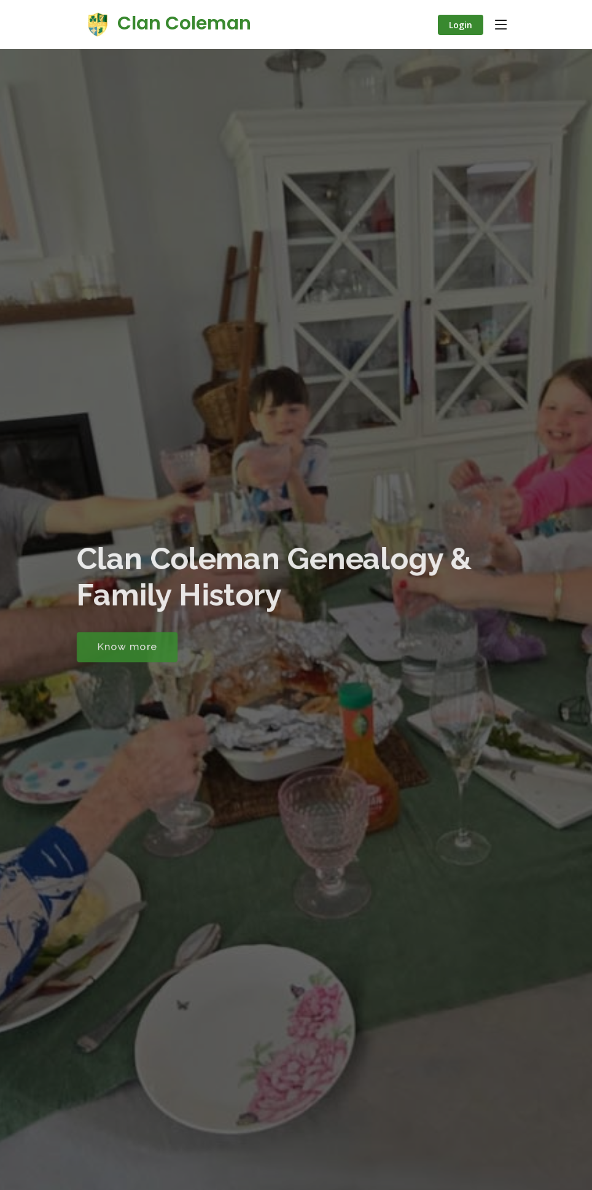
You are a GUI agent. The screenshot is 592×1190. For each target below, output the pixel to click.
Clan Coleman (166, 23)
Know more (123, 648)
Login (460, 25)
